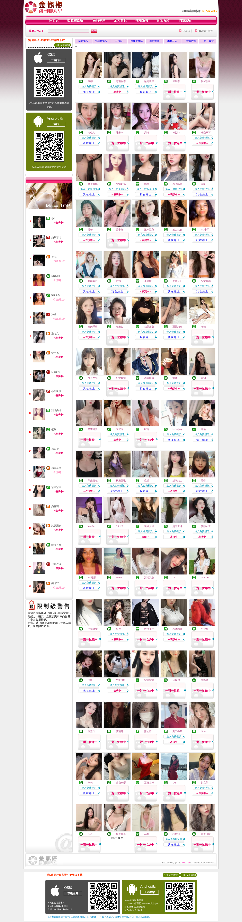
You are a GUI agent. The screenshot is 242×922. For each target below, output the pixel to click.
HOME (186, 30)
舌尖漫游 (206, 834)
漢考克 (55, 333)
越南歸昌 (149, 378)
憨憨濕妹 (56, 525)
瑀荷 (146, 183)
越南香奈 (121, 81)
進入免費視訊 (89, 86)
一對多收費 (190, 41)
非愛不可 (206, 132)
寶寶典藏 (93, 183)
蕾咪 (174, 378)
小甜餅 (148, 280)
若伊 (203, 480)
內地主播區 (137, 41)
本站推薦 (154, 41)
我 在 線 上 (89, 92)
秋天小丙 (177, 429)
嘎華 (53, 429)
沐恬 (203, 429)
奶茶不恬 (56, 237)
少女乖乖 (206, 280)
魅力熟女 (177, 229)
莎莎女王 (206, 526)
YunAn (91, 526)
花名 (146, 834)
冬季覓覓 (93, 429)
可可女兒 (93, 378)
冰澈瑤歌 (177, 183)
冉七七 (91, 132)
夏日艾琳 (149, 782)
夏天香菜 (177, 731)
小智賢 (204, 628)
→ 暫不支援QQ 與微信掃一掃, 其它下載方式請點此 (124, 916)
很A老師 (205, 81)
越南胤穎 (149, 81)
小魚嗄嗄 (56, 391)
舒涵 (118, 280)
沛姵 (53, 314)
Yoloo (119, 577)
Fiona (203, 731)
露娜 (90, 81)
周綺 (146, 132)
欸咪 (90, 782)
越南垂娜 (177, 526)
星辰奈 (176, 81)
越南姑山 (177, 480)
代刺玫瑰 (56, 564)
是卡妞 (119, 229)
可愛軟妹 (121, 378)
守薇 (203, 326)
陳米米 (119, 132)
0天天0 (119, 526)
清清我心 (149, 577)
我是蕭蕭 (149, 326)
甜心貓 (148, 731)
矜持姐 (176, 834)
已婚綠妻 (93, 628)
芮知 (203, 378)
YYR (53, 256)
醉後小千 (149, 628)
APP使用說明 (171, 875)
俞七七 (55, 352)
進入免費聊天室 (173, 839)
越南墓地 (56, 468)
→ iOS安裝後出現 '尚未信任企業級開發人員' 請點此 (70, 916)
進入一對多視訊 (89, 189)
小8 (53, 218)
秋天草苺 (121, 834)
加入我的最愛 (205, 30)
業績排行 (83, 41)
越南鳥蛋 (121, 782)
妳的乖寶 (93, 326)
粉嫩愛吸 (121, 480)
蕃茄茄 (119, 731)
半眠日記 (177, 280)
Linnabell (205, 577)
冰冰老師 (177, 628)
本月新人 (172, 41)
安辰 (90, 834)
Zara (203, 183)
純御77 (55, 583)
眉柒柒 (55, 448)
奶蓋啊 (55, 506)
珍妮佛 (176, 680)
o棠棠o (176, 132)
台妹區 (119, 41)
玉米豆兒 (149, 229)
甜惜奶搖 (56, 410)
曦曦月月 (56, 544)
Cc (173, 577)
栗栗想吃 (177, 326)
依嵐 (146, 480)
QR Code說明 (63, 45)
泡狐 (90, 680)
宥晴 (146, 429)
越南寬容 (93, 280)
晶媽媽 (204, 680)
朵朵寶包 (93, 480)
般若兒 (119, 326)
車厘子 (119, 628)
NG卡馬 (55, 295)
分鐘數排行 (101, 41)
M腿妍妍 (56, 372)
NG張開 (55, 276)
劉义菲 (204, 782)
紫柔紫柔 (56, 487)
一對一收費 (207, 41)
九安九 (119, 429)
